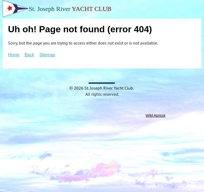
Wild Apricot (155, 115)
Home (13, 55)
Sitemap (47, 55)
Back (29, 55)
